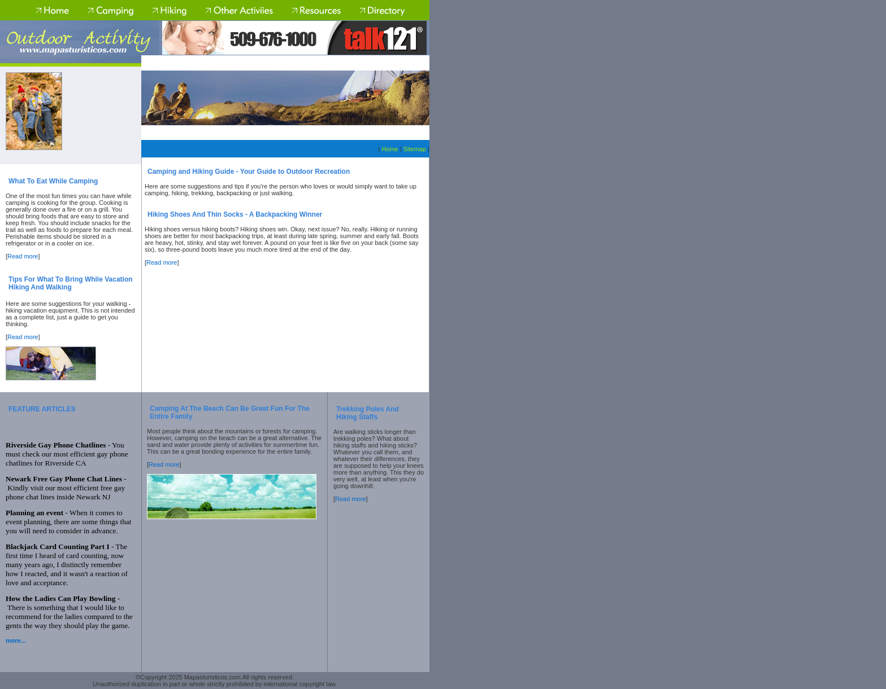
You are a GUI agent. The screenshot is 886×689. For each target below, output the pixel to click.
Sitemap (414, 149)
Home (389, 149)
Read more (22, 256)
